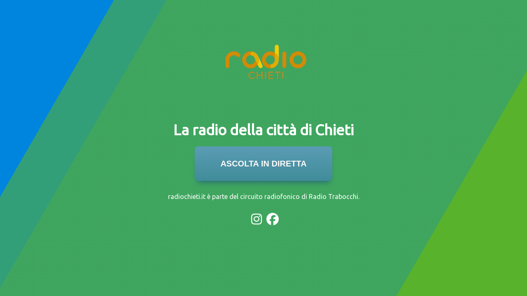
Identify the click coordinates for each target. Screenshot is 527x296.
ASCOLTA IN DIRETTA (263, 163)
